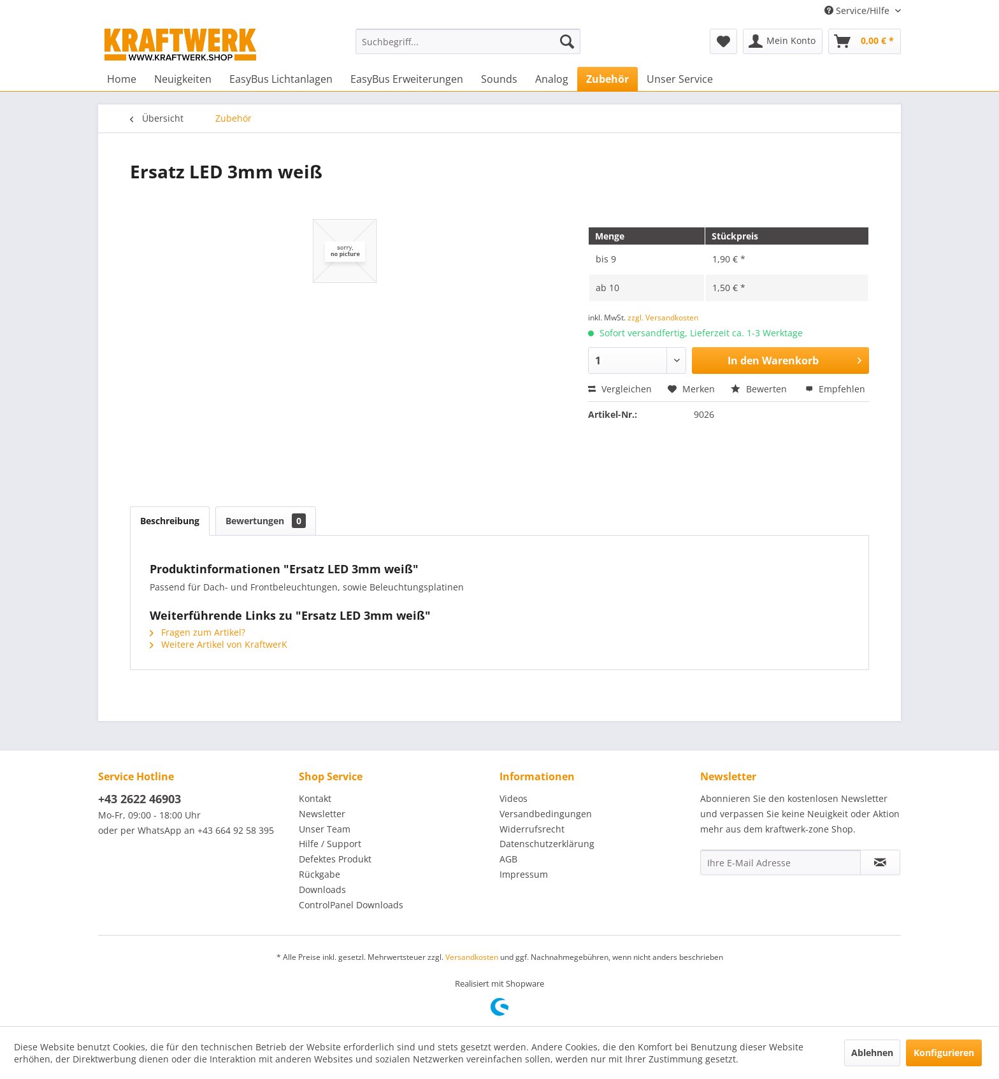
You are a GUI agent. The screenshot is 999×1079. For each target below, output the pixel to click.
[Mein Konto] (783, 41)
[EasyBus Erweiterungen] (406, 79)
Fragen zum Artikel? (197, 632)
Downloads (322, 889)
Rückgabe (319, 874)
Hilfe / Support (330, 844)
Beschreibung (169, 521)
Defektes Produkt (335, 859)
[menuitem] (468, 41)
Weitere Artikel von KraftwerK (218, 644)
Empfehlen (835, 389)
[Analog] (551, 79)
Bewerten (760, 389)
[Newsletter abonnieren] (880, 862)
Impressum (524, 874)
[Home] (121, 79)
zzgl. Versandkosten (663, 317)
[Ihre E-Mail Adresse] (780, 862)
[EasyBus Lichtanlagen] (280, 79)
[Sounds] (499, 79)
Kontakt (315, 798)
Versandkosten (471, 957)
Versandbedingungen (546, 814)
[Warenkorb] (864, 41)
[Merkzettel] (723, 41)
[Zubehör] (607, 79)
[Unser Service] (680, 79)
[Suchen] (567, 41)
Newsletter (322, 814)
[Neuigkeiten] (182, 79)
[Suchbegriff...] (468, 41)
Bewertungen (266, 520)
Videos (514, 798)
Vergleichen (620, 389)
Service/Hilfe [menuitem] (858, 10)
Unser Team (324, 829)
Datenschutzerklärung (547, 844)
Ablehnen (872, 1053)
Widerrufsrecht (532, 829)
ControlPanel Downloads (351, 905)
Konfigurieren (944, 1053)
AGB (508, 859)
